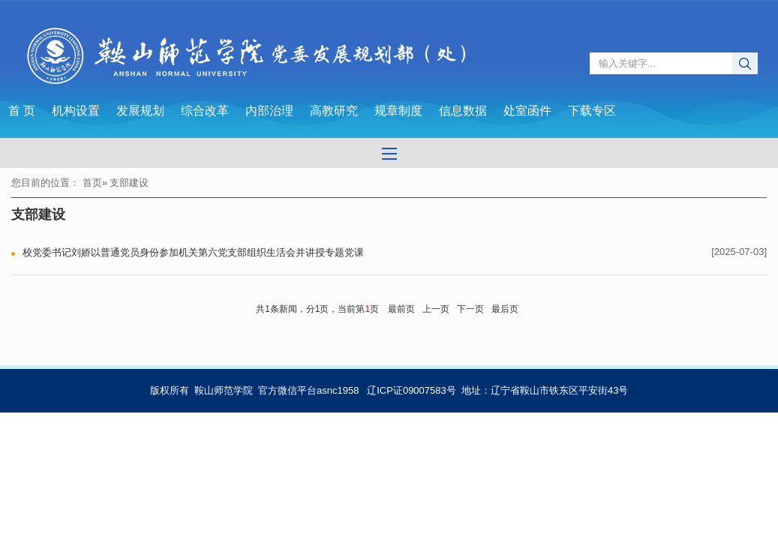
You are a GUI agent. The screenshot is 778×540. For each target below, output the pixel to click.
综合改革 (205, 110)
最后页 (504, 309)
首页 (92, 182)
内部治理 (269, 110)
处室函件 (527, 110)
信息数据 (463, 110)
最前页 (401, 309)
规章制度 (398, 110)
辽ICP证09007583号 (411, 390)
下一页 (470, 309)
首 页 (21, 110)
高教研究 (334, 110)
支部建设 (38, 214)
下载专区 (592, 110)
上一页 (435, 309)
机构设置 (76, 110)
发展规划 (140, 110)
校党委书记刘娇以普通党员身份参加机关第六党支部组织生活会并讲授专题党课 (193, 252)
